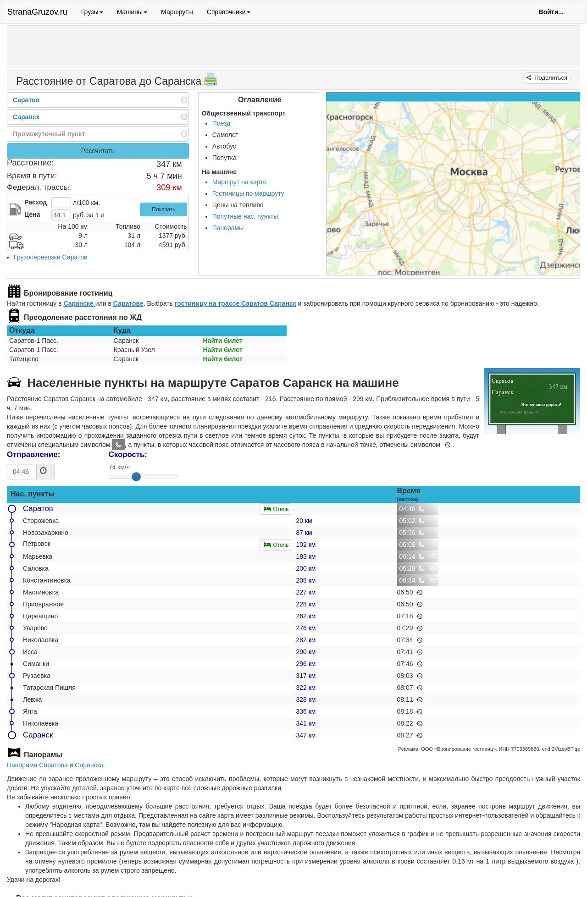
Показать (163, 209)
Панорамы (228, 227)
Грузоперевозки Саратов (50, 257)
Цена (32, 214)
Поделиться (550, 77)
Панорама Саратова (37, 765)
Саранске (79, 303)
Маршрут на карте (239, 182)
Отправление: (33, 454)
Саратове (128, 303)
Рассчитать (98, 150)
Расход (35, 202)
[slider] (136, 476)
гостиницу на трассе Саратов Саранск (235, 303)
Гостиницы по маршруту (248, 193)
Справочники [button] (228, 12)
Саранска (89, 765)
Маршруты (177, 12)
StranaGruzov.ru (37, 12)
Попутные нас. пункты (245, 216)
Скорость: (128, 454)
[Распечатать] (210, 82)
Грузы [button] (92, 12)
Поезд (221, 123)
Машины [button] (132, 12)
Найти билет (223, 340)
